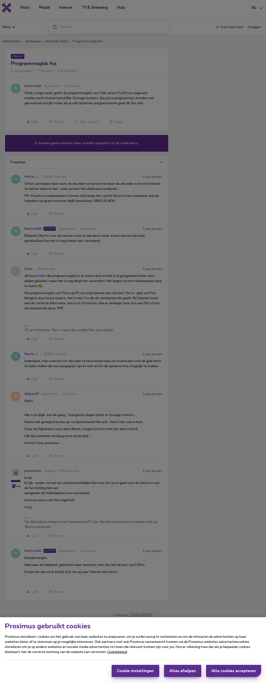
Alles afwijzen (182, 671)
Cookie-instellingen (135, 671)
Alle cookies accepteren (233, 671)
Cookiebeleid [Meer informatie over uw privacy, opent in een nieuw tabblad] (117, 652)
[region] (133, 650)
